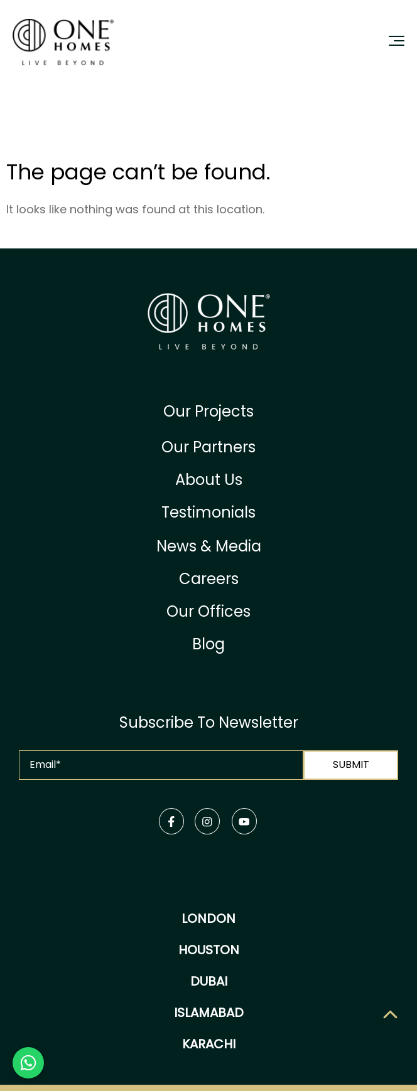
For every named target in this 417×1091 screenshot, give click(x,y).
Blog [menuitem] (208, 644)
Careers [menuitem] (209, 578)
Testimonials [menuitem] (208, 512)
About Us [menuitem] (208, 479)
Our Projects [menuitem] (208, 411)
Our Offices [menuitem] (208, 611)
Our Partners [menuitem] (208, 447)
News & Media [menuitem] (208, 546)
